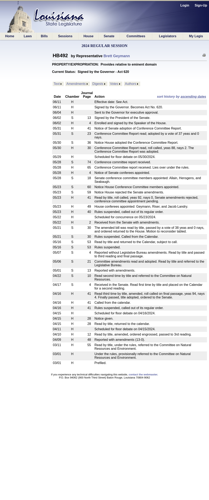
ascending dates (193, 96)
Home (9, 36)
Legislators (167, 36)
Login (184, 5)
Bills (44, 36)
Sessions (65, 36)
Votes (114, 84)
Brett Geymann (116, 56)
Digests (97, 84)
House (88, 36)
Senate (109, 36)
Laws (28, 36)
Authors (130, 84)
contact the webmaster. (143, 374)
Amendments (76, 84)
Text (57, 84)
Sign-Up (201, 5)
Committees (136, 36)
